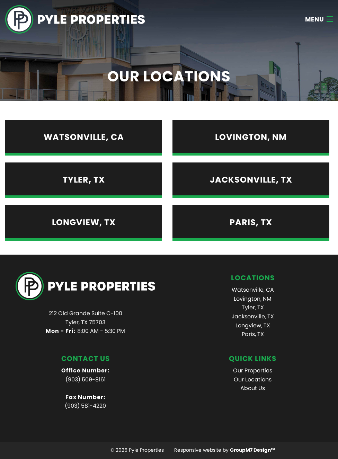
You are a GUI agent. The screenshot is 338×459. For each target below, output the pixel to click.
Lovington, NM (253, 299)
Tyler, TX (253, 307)
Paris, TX (253, 334)
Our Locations (253, 379)
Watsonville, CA (253, 290)
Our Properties (252, 370)
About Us (252, 388)
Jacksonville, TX (253, 316)
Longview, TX (252, 325)
